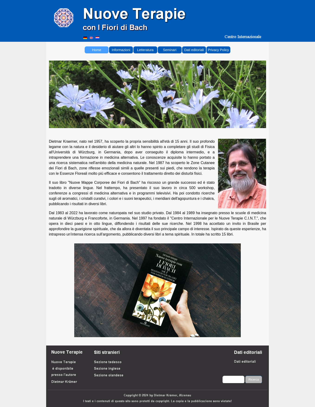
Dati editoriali (194, 50)
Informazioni (121, 50)
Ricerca (253, 379)
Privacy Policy (218, 50)
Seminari (170, 50)
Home (96, 50)
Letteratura (145, 50)
